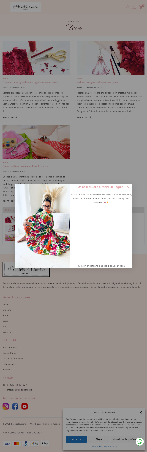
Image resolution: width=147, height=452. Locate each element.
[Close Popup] (128, 187)
